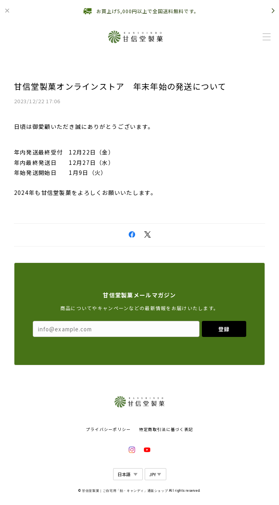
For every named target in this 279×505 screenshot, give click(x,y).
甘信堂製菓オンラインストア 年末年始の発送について (120, 86)
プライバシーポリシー (108, 429)
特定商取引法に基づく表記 (166, 429)
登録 (223, 329)
